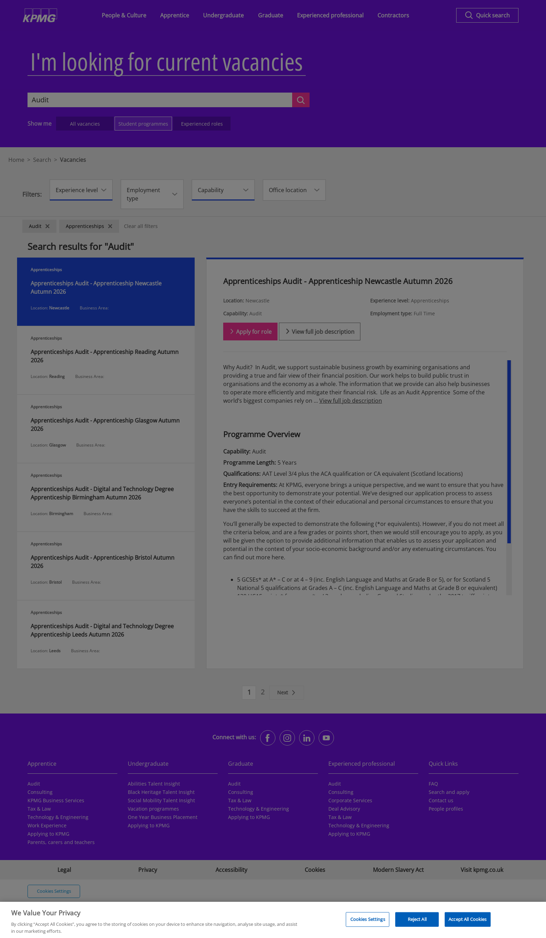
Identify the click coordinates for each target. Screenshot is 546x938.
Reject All (417, 923)
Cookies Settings (367, 923)
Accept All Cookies (467, 923)
